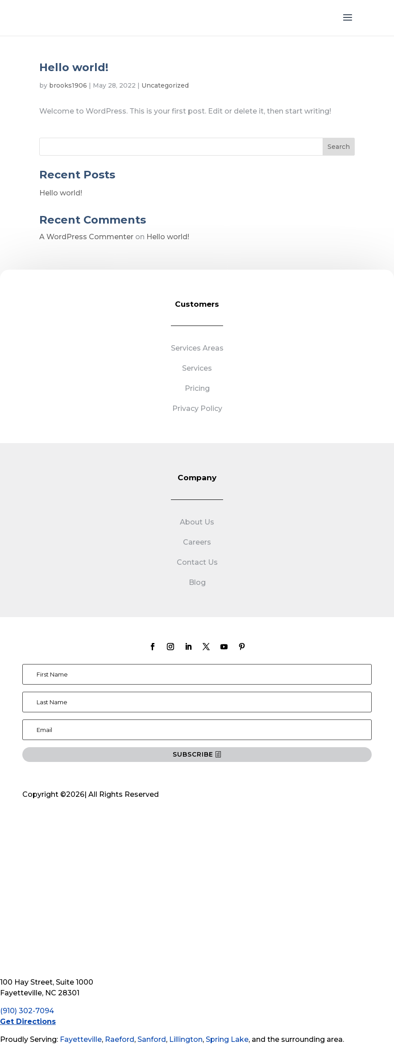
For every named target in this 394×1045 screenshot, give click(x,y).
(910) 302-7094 (27, 1011)
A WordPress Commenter (86, 237)
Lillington (186, 1039)
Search (339, 147)
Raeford (119, 1039)
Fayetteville (81, 1039)
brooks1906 (68, 85)
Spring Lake (227, 1039)
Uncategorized (165, 85)
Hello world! (73, 67)
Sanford (151, 1039)
